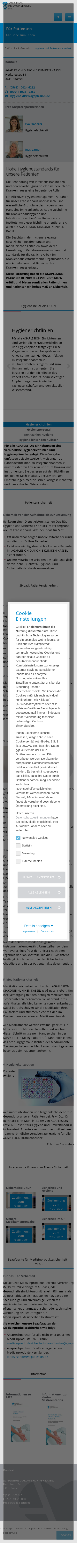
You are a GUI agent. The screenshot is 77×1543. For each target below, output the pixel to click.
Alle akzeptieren (39, 907)
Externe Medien (29, 861)
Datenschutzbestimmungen (33, 817)
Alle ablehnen (39, 892)
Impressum (29, 931)
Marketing (25, 853)
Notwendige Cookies (32, 838)
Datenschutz (47, 931)
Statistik (24, 845)
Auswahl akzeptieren (38, 877)
